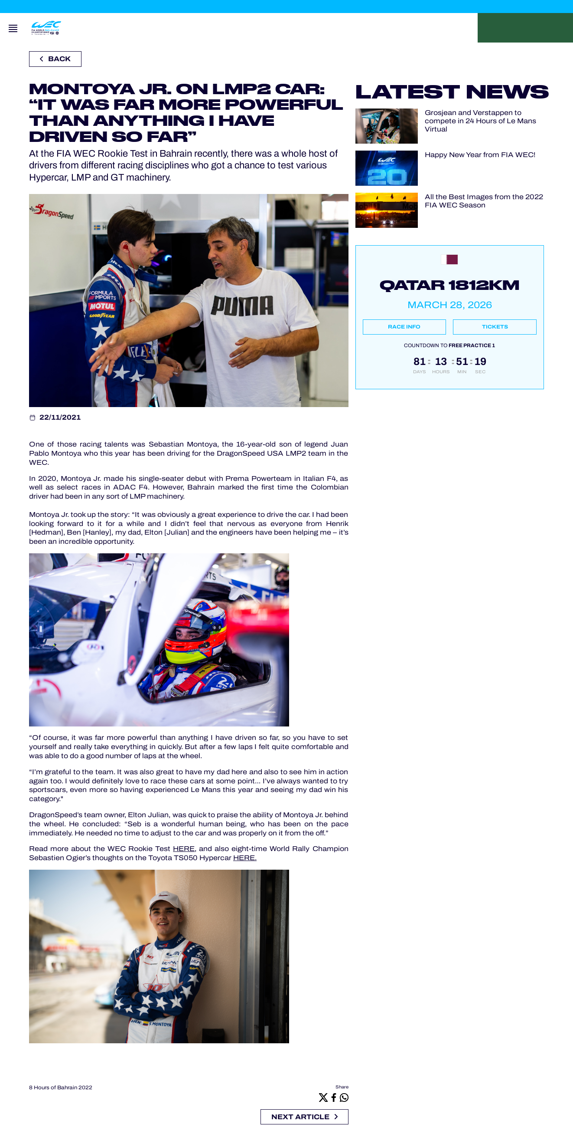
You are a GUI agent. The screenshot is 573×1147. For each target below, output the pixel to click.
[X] (323, 1097)
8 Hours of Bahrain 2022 (60, 1088)
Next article (304, 1117)
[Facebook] (333, 1097)
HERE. (245, 857)
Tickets (495, 327)
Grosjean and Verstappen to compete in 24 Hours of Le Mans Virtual (480, 121)
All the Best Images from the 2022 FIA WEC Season (484, 201)
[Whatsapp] (344, 1097)
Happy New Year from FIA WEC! (480, 154)
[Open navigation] (13, 28)
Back (55, 58)
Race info (404, 327)
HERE (184, 848)
